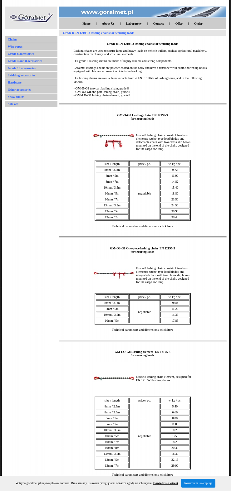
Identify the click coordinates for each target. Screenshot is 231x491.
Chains (12, 39)
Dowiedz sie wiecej (165, 483)
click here (166, 226)
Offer (179, 23)
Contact (158, 23)
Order (198, 23)
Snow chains (16, 97)
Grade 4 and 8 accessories (25, 61)
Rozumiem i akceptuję (198, 483)
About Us (108, 23)
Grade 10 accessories (22, 68)
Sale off (13, 104)
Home (86, 23)
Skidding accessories (21, 75)
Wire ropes (15, 46)
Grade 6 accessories (21, 53)
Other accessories (19, 89)
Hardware (15, 82)
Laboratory (133, 23)
